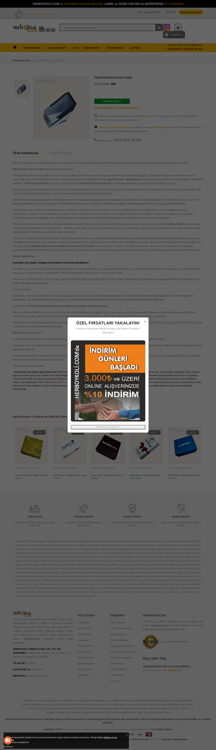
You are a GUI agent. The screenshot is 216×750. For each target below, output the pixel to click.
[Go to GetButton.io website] (8, 747)
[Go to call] (8, 740)
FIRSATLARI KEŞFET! (107, 427)
